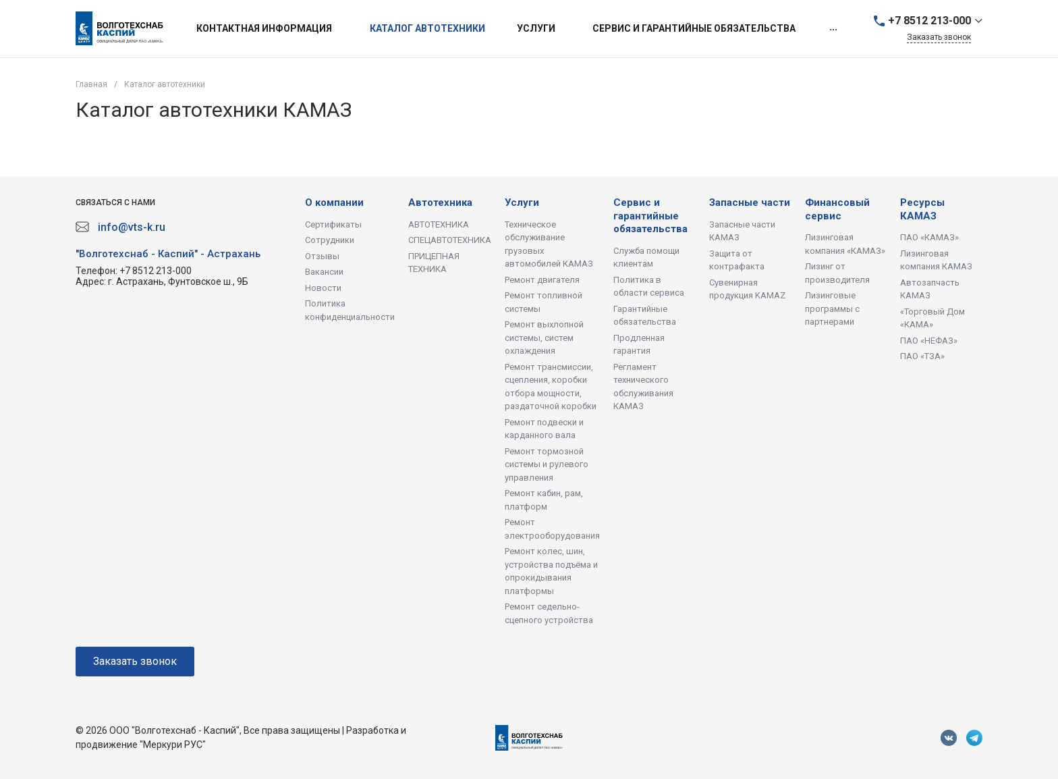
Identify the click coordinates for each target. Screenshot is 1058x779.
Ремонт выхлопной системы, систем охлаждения (544, 337)
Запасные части (749, 202)
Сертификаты (333, 224)
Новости (323, 288)
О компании (334, 202)
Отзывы (322, 256)
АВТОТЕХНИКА (438, 224)
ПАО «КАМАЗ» (929, 237)
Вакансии (324, 272)
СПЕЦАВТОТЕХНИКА (449, 240)
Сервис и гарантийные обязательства (650, 215)
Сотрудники (329, 240)
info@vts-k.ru (131, 227)
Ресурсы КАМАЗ (922, 209)
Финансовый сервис (837, 209)
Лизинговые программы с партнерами (832, 308)
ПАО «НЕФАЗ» (928, 340)
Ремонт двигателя (542, 280)
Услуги (522, 202)
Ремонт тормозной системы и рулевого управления (546, 464)
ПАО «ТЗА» (922, 356)
